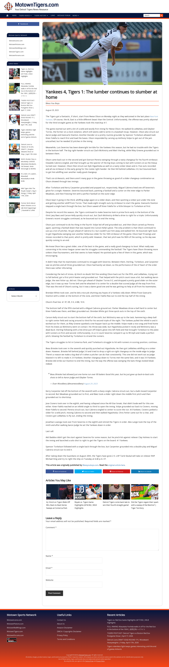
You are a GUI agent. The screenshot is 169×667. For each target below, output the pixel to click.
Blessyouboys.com (91, 465)
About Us (61, 623)
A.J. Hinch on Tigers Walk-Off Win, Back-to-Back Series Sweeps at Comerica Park (58, 505)
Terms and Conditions (66, 638)
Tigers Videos (25, 15)
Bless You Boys (52, 103)
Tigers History (41, 15)
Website (49, 579)
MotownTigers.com (37, 5)
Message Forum (63, 15)
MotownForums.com (16, 55)
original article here (118, 465)
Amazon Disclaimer (64, 627)
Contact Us (61, 619)
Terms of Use (89, 660)
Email (49, 567)
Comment (51, 526)
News (14, 15)
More (76, 15)
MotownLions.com (16, 41)
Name (49, 555)
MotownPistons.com (16, 44)
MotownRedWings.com (17, 48)
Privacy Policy (62, 635)
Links (53, 15)
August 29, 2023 (91, 383)
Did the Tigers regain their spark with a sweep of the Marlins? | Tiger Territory (144, 505)
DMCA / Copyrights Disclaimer (69, 631)
